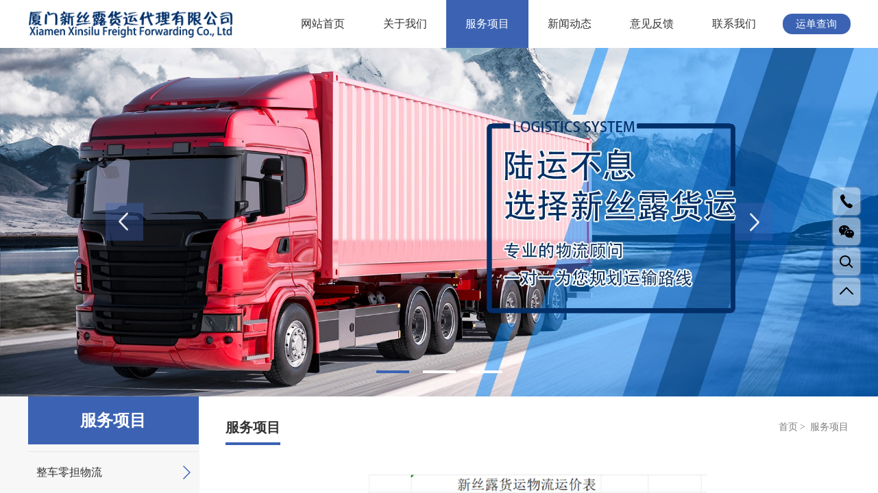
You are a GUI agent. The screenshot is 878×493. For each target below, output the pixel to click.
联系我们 (734, 23)
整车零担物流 (113, 472)
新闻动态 (570, 23)
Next (753, 222)
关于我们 (405, 23)
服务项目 (487, 23)
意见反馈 (652, 23)
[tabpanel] (439, 222)
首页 (788, 427)
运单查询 (816, 23)
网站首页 (323, 23)
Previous (124, 222)
